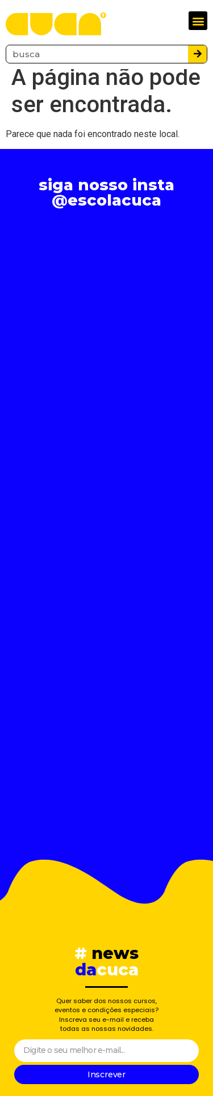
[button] (198, 20)
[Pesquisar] (197, 54)
